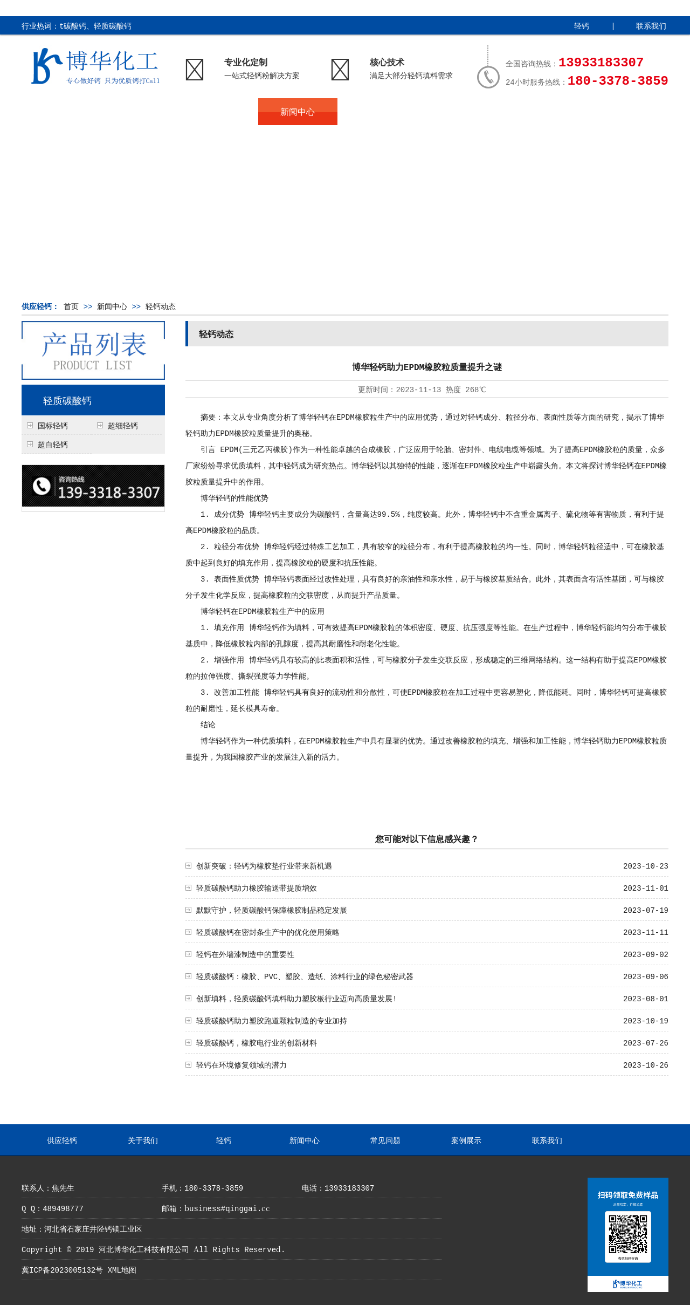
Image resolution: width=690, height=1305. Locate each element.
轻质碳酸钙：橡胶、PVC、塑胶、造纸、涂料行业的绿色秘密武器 (304, 976)
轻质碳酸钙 (67, 400)
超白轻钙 (53, 444)
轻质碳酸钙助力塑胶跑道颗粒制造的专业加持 (271, 1020)
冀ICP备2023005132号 (62, 1269)
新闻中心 (297, 111)
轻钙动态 (161, 305)
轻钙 (581, 25)
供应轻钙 (61, 111)
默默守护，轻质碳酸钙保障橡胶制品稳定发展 (271, 909)
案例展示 (455, 111)
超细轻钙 (123, 425)
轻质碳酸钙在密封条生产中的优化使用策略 (268, 931)
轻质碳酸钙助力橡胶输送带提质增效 (256, 887)
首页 (71, 305)
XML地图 (122, 1269)
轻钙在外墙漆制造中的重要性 (245, 953)
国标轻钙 (53, 425)
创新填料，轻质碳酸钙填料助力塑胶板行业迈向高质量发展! (296, 998)
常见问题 (377, 111)
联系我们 (651, 25)
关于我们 (140, 111)
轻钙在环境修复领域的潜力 (241, 1064)
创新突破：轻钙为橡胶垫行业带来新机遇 (264, 865)
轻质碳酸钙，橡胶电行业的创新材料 (256, 1042)
